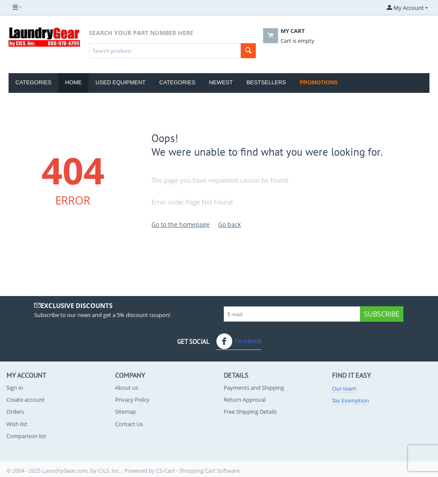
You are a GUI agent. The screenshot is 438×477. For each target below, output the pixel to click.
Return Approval (245, 399)
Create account (25, 399)
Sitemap (125, 411)
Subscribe (382, 314)
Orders (15, 411)
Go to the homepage (180, 224)
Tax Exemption (350, 400)
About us (126, 387)
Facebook (238, 341)
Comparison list (26, 436)
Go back (229, 224)
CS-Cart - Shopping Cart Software (198, 470)
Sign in (14, 387)
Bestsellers (266, 82)
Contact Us (129, 424)
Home (73, 82)
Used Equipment (120, 82)
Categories (33, 82)
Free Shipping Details (250, 411)
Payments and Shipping (254, 387)
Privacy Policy (132, 399)
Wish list (16, 424)
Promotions (319, 82)
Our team (344, 388)
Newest (221, 82)
